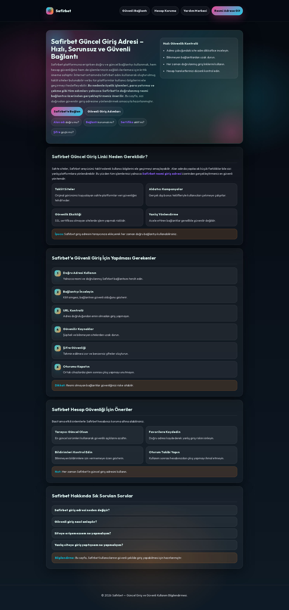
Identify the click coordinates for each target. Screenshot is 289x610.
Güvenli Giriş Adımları (104, 111)
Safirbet (58, 11)
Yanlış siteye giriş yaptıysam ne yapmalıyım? (89, 545)
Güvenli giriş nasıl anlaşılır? (76, 521)
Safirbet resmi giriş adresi (162, 173)
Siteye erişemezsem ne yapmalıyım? (83, 533)
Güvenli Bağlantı (134, 11)
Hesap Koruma (165, 11)
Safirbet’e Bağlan (67, 111)
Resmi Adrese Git (227, 11)
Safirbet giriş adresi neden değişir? (82, 510)
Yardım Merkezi (195, 11)
